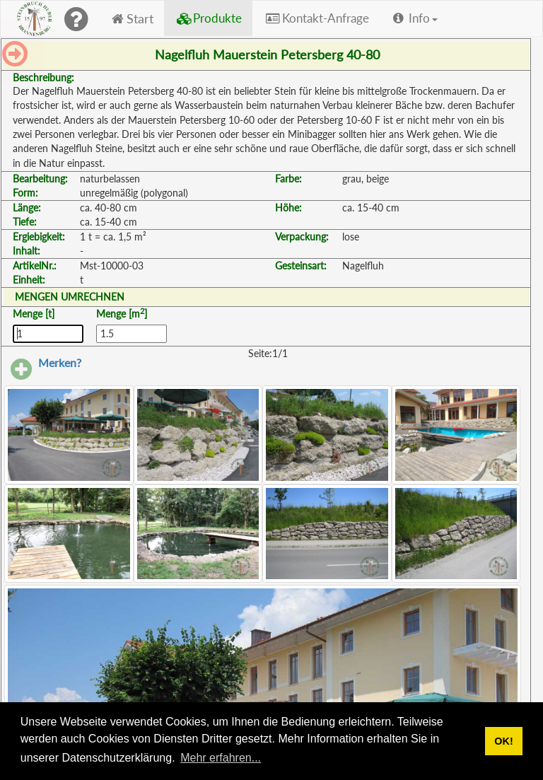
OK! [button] (503, 741)
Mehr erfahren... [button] (220, 758)
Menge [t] (33, 314)
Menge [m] (121, 313)
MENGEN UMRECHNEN (69, 297)
